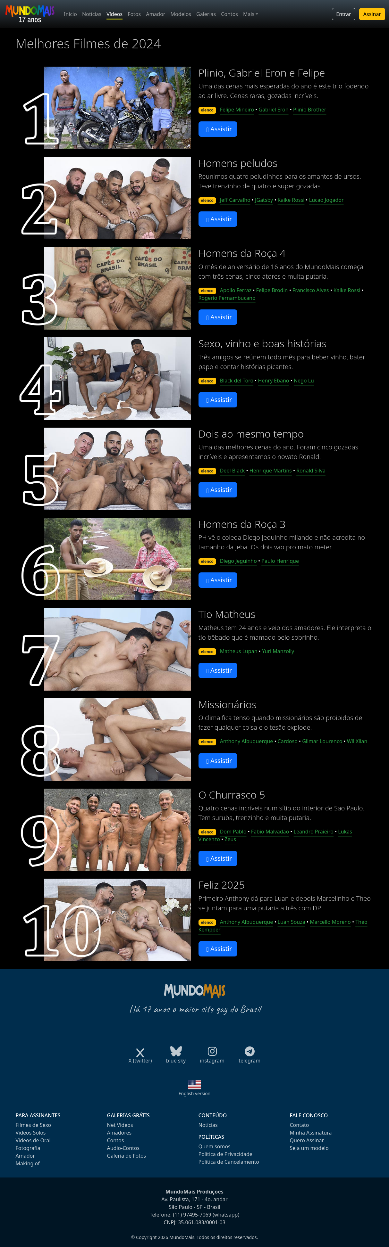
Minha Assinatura (311, 1132)
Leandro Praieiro (314, 831)
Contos (229, 14)
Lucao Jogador (326, 199)
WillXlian (357, 741)
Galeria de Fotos (126, 1155)
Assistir (219, 129)
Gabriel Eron (273, 109)
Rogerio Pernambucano (227, 297)
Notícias (91, 14)
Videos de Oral (33, 1140)
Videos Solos (31, 1132)
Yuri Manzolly (278, 651)
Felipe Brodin (272, 290)
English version (195, 1093)
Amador (155, 14)
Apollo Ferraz (236, 290)
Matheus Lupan (239, 651)
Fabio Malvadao (270, 831)
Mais (248, 14)
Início (70, 14)
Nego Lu (304, 380)
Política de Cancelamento (229, 1161)
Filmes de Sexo (33, 1124)
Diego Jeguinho (238, 560)
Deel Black (232, 470)
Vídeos (114, 14)
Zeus (230, 839)
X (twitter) (140, 1058)
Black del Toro (236, 380)
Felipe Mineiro (237, 109)
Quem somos (215, 1146)
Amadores (119, 1132)
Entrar (343, 14)
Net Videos (120, 1124)
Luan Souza (291, 921)
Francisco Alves (310, 290)
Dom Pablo (233, 831)
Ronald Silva (311, 470)
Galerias (206, 14)
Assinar (372, 14)
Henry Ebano (273, 380)
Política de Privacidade (225, 1154)
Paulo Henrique (280, 560)
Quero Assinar (307, 1140)
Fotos (134, 14)
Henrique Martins (270, 470)
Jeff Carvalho (235, 199)
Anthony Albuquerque (246, 741)
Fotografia (28, 1148)
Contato (299, 1124)
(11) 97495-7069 (192, 1214)
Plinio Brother (309, 109)
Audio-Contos (123, 1148)
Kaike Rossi (291, 199)
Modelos (180, 14)
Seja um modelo (309, 1148)
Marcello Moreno (330, 921)
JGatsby (264, 199)
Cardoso (288, 741)
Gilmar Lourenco (322, 741)
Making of (28, 1163)
